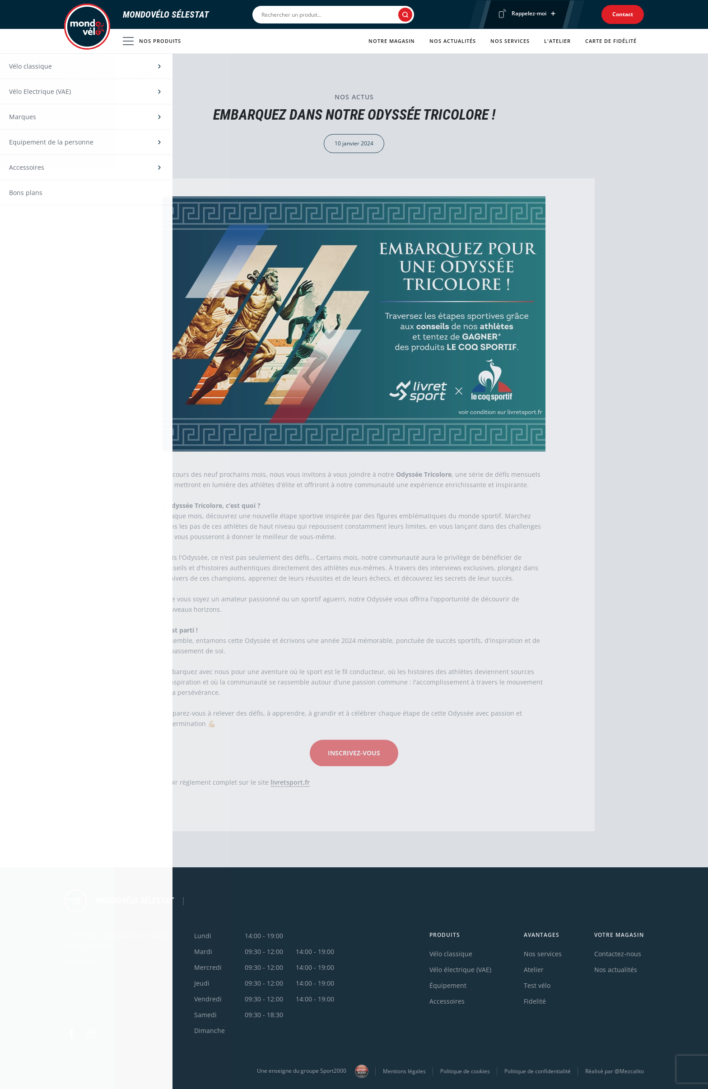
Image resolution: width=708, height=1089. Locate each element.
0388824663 (82, 962)
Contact (622, 14)
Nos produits (152, 41)
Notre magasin (391, 40)
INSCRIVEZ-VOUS (354, 755)
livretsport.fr (290, 785)
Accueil (73, 73)
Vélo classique (450, 953)
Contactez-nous (617, 953)
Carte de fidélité (611, 40)
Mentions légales (404, 1071)
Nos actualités (452, 40)
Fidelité (535, 1001)
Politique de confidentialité (537, 1071)
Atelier (534, 969)
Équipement (447, 985)
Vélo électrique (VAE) (460, 969)
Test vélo (537, 985)
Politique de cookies (465, 1071)
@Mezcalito (629, 1071)
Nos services (510, 40)
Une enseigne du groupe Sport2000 (312, 1071)
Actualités (106, 73)
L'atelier (557, 40)
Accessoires (447, 1001)
